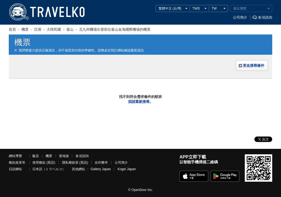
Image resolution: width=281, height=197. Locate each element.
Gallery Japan (101, 169)
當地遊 (64, 156)
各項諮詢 (265, 17)
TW (214, 8)
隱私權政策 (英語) (75, 162)
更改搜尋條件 (253, 65)
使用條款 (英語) (43, 162)
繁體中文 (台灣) (170, 8)
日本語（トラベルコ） (48, 169)
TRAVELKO (19, 12)
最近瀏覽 (239, 8)
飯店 (35, 156)
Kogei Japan (126, 169)
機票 (49, 156)
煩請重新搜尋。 (140, 102)
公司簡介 (240, 17)
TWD (196, 8)
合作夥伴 (101, 162)
